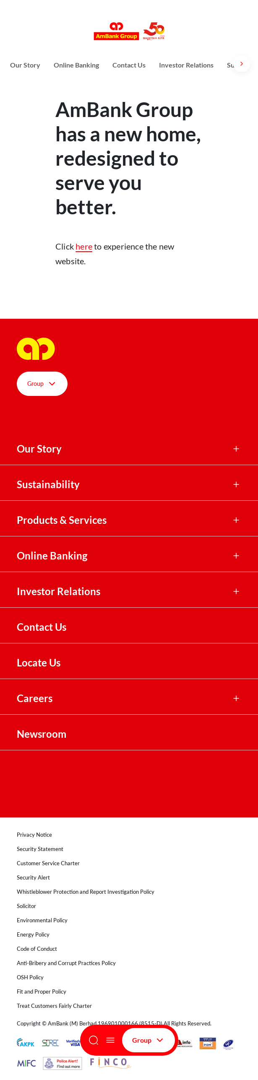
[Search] (94, 1040)
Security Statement (40, 849)
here (84, 246)
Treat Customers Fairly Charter (54, 1005)
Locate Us (38, 663)
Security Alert (33, 877)
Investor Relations (186, 65)
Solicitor (26, 906)
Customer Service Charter (48, 863)
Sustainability (48, 484)
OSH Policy (30, 977)
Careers (34, 698)
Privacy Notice (34, 834)
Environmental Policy (42, 920)
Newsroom (42, 734)
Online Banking (76, 65)
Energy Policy (33, 934)
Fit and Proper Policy (41, 991)
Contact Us (129, 65)
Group (148, 1040)
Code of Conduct (37, 948)
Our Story (25, 65)
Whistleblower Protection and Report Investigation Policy (85, 891)
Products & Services (62, 520)
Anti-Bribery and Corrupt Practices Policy (66, 963)
